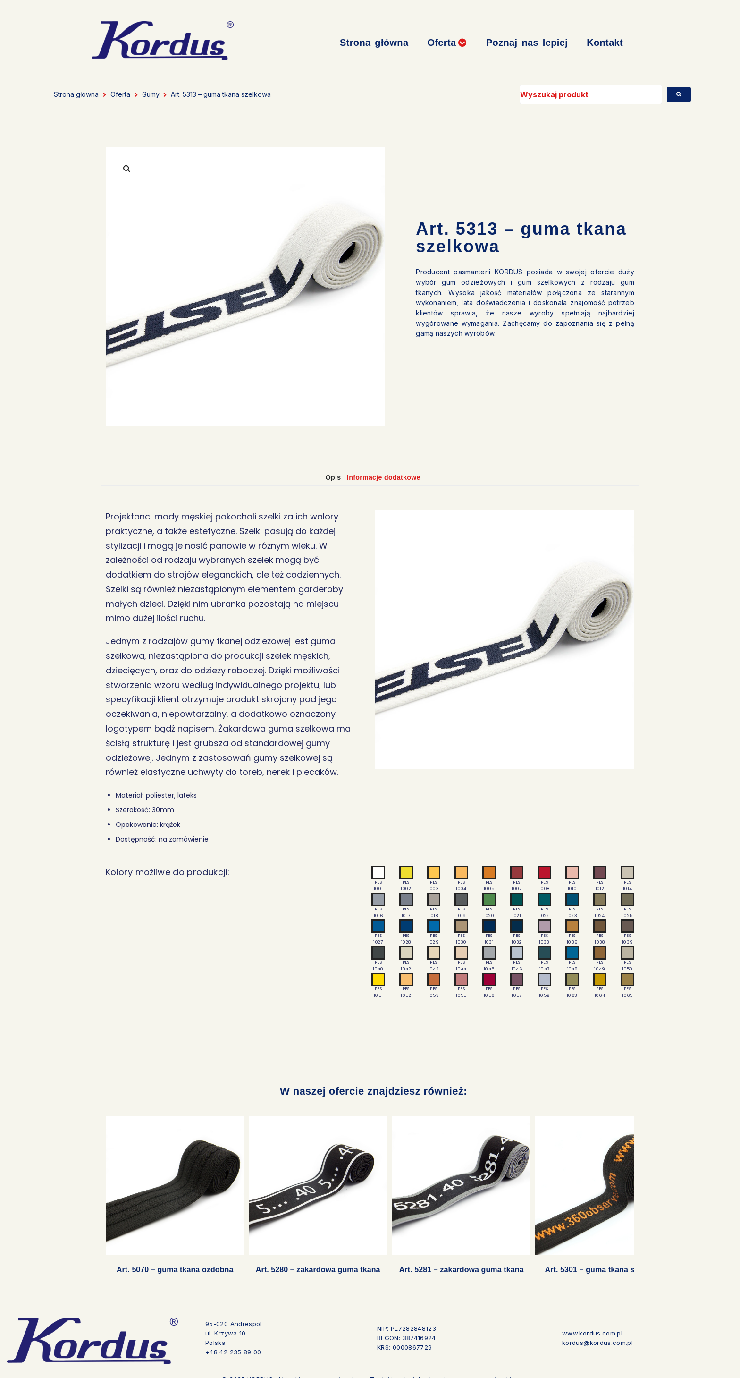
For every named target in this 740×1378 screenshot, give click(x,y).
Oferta (120, 94)
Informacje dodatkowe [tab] (388, 477)
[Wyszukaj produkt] (591, 94)
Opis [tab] (326, 477)
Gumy (151, 94)
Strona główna (76, 94)
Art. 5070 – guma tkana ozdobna (169, 1261)
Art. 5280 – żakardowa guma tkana (303, 1261)
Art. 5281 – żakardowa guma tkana (436, 1261)
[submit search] (679, 94)
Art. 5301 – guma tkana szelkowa (570, 1261)
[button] (447, 42)
